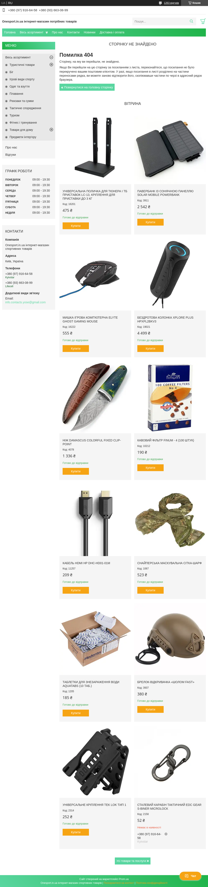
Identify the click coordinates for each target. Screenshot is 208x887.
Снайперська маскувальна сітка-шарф (169, 563)
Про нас (57, 32)
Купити (76, 225)
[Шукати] (191, 21)
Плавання (16, 93)
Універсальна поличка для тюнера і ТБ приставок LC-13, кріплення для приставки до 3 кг (95, 194)
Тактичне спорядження (25, 108)
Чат (190, 876)
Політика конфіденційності (151, 882)
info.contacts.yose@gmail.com (25, 302)
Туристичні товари (22, 64)
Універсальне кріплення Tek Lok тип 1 (94, 804)
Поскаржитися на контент (119, 882)
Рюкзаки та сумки (22, 101)
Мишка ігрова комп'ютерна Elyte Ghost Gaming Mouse (90, 319)
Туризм (14, 115)
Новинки (90, 32)
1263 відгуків (171, 2)
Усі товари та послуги (131, 861)
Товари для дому (21, 129)
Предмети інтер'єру (23, 137)
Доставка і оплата (112, 32)
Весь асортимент (31, 32)
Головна (9, 32)
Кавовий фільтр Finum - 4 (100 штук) (165, 440)
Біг (11, 72)
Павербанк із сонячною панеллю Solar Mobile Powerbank (165, 193)
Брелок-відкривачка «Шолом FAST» (165, 682)
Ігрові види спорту (22, 79)
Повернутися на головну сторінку (88, 87)
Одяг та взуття (20, 86)
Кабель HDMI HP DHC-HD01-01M (86, 563)
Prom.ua (124, 879)
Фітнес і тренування (23, 122)
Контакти (73, 32)
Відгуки (10, 154)
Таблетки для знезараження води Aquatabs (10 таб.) (91, 684)
